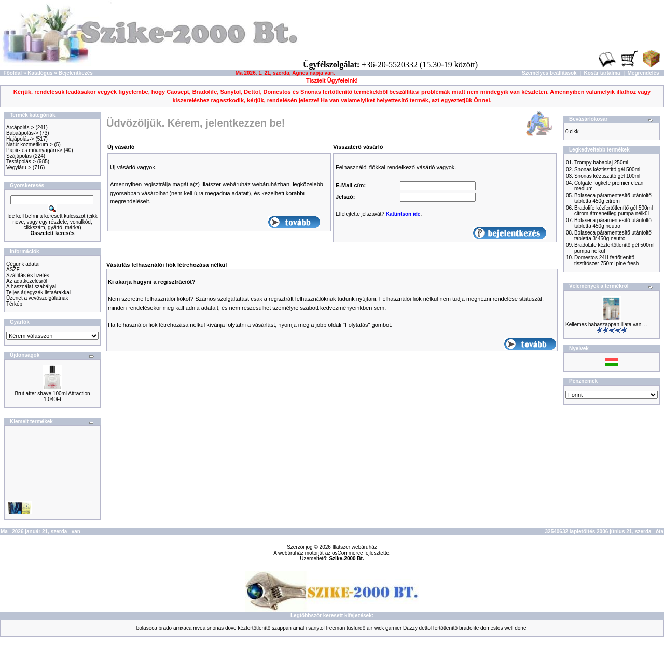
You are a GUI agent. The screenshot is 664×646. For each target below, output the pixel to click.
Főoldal (13, 73)
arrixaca (182, 628)
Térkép (14, 304)
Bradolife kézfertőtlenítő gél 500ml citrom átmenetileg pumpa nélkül (613, 210)
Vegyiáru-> (18, 167)
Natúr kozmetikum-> (29, 144)
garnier (393, 628)
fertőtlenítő (445, 628)
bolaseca (146, 628)
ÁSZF (13, 269)
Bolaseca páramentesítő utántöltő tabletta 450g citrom (613, 198)
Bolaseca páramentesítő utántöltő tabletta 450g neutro (613, 223)
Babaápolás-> (22, 133)
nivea (199, 628)
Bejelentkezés (76, 73)
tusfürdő (356, 628)
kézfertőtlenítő (254, 628)
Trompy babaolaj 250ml (601, 163)
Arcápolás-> (20, 127)
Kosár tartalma (602, 73)
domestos (491, 628)
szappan (282, 628)
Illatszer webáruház (355, 547)
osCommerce (347, 553)
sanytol (316, 628)
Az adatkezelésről (26, 281)
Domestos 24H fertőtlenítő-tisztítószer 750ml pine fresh (606, 260)
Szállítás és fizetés (27, 275)
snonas (215, 628)
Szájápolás (19, 156)
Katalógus (39, 73)
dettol (425, 628)
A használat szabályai (31, 287)
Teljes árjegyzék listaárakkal (38, 292)
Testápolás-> (21, 161)
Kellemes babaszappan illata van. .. (606, 324)
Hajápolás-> (20, 139)
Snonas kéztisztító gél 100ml (607, 176)
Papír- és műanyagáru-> (34, 150)
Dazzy (410, 628)
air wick (375, 628)
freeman (335, 628)
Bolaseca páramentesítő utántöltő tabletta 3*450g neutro (613, 235)
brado (165, 628)
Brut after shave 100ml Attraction (52, 393)
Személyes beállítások (549, 73)
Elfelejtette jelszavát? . (379, 214)
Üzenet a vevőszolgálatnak (37, 298)
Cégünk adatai (23, 264)
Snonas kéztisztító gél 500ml (607, 169)
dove (231, 628)
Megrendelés (643, 73)
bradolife (469, 628)
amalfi (300, 628)
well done (515, 628)
